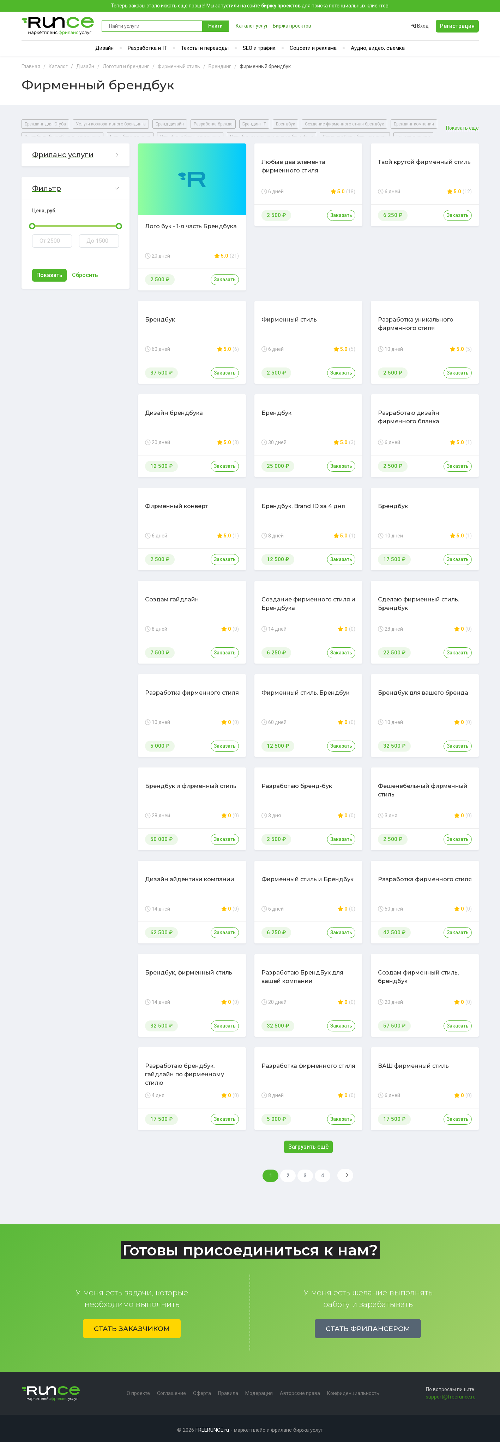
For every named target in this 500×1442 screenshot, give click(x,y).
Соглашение (171, 1390)
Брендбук (285, 124)
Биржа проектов (292, 26)
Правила (228, 1390)
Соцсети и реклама (313, 48)
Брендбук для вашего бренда (423, 688)
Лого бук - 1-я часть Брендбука (191, 222)
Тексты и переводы (205, 48)
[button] (75, 150)
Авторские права (300, 1390)
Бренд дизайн (170, 124)
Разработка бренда (213, 124)
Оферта (202, 1390)
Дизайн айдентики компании (189, 875)
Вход (420, 26)
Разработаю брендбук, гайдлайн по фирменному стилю (184, 1070)
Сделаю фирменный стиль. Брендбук (418, 599)
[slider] (32, 222)
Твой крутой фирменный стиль (424, 157)
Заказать (225, 275)
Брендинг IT (254, 124)
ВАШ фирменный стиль (413, 1061)
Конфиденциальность (353, 1390)
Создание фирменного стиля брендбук (344, 124)
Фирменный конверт (176, 502)
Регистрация (457, 26)
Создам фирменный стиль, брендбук (418, 972)
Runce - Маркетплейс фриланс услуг (58, 26)
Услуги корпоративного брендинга (111, 124)
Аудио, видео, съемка (378, 48)
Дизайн (104, 48)
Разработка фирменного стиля (192, 688)
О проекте (138, 1390)
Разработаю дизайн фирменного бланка (408, 412)
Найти (215, 26)
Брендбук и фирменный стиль (190, 781)
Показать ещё (462, 123)
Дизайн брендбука (174, 408)
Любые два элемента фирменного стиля (293, 162)
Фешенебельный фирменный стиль (423, 786)
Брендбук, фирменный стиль (188, 968)
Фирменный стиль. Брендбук (305, 688)
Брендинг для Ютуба (45, 124)
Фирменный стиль (289, 315)
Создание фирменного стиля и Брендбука (308, 599)
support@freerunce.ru (451, 1393)
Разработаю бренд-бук (296, 781)
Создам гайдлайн (172, 595)
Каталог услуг (252, 26)
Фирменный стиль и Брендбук (307, 875)
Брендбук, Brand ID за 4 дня (303, 502)
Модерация (259, 1390)
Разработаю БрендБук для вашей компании (302, 972)
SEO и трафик (259, 48)
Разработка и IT (147, 48)
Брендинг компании (414, 124)
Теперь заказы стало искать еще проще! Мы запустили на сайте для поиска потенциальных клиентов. (250, 5)
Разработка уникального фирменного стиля (415, 319)
